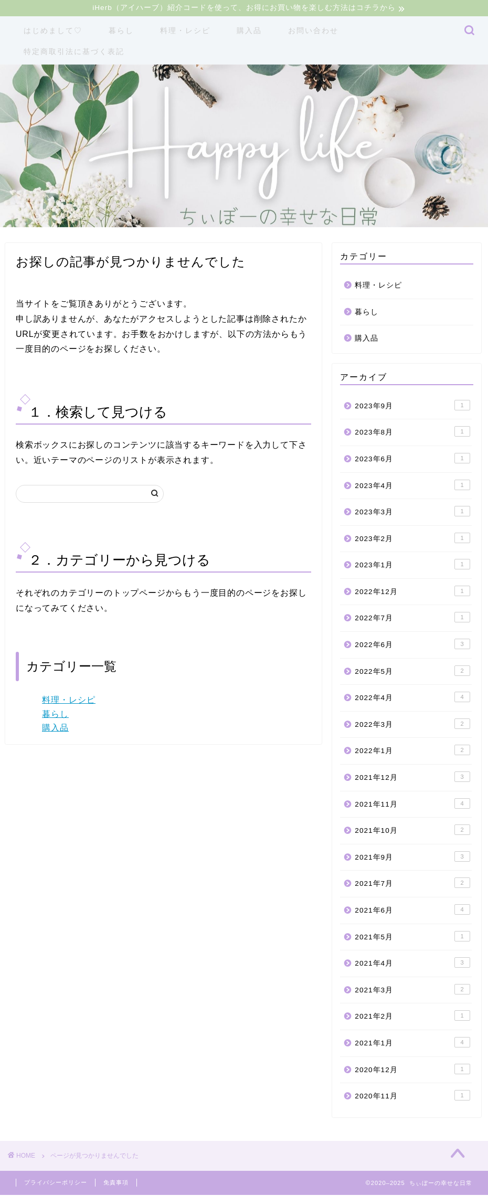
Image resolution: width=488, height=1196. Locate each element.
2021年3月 (412, 990)
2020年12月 (412, 1070)
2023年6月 (412, 459)
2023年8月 (412, 432)
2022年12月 (412, 592)
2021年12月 (412, 777)
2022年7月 (412, 618)
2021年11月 (412, 804)
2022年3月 (412, 724)
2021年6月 (412, 910)
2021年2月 (412, 1016)
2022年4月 (412, 698)
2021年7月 (412, 884)
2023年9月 (412, 406)
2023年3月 (412, 512)
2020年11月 (412, 1096)
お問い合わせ (313, 31)
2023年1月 (412, 565)
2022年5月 (412, 671)
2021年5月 (412, 937)
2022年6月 (412, 645)
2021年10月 (412, 830)
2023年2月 (412, 539)
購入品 (249, 31)
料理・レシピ (185, 31)
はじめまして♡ (53, 31)
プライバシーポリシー (55, 1183)
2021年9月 (412, 857)
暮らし (121, 31)
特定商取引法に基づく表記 (74, 52)
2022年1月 (412, 751)
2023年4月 (412, 486)
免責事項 (116, 1183)
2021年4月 (412, 963)
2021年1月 (412, 1043)
